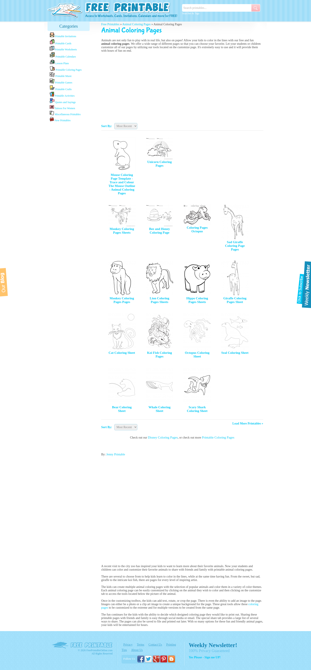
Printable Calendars (63, 55)
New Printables (60, 119)
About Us (137, 650)
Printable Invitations (63, 35)
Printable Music (61, 75)
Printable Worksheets (63, 48)
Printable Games (61, 81)
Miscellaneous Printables (65, 113)
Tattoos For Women (62, 107)
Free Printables (110, 24)
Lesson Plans (59, 62)
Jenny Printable (115, 454)
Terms (140, 644)
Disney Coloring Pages (163, 437)
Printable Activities (62, 94)
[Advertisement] (68, 191)
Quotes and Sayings (63, 101)
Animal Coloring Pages (136, 24)
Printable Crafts (61, 88)
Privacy (128, 644)
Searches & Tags (190, 13)
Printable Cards (60, 42)
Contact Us (155, 644)
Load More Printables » (247, 423)
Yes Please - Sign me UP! (205, 657)
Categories (68, 26)
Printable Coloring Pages (66, 68)
